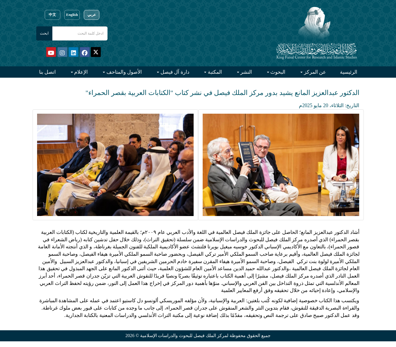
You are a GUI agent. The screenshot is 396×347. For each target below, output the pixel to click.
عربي (91, 15)
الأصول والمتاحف (123, 72)
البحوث (277, 72)
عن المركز (314, 72)
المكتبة (214, 72)
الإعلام (80, 72)
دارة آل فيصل (174, 72)
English (72, 15)
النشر (245, 72)
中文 (52, 15)
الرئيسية (348, 72)
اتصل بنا (47, 72)
